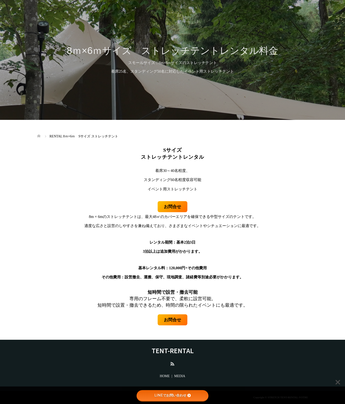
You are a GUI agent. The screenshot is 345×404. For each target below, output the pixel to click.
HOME (165, 376)
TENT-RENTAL (173, 350)
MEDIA (179, 376)
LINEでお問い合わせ (172, 395)
